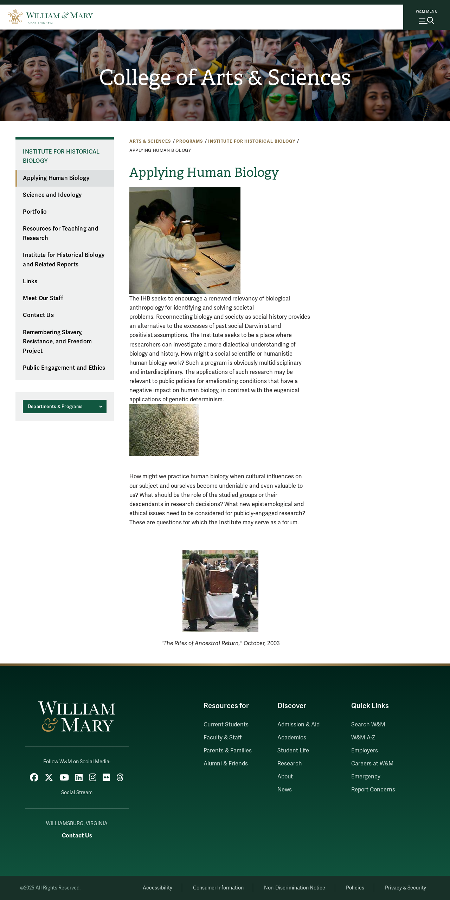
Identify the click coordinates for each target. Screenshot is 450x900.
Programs (189, 141)
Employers (364, 750)
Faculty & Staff (223, 737)
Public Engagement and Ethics (64, 367)
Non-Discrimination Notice (294, 888)
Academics (291, 737)
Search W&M (368, 724)
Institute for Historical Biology (251, 141)
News (284, 789)
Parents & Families (228, 750)
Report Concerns (373, 789)
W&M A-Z (363, 737)
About (285, 776)
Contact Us (38, 315)
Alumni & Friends (226, 763)
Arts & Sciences (150, 141)
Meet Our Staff (43, 298)
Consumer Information (218, 888)
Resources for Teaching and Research (60, 233)
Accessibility (157, 888)
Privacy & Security (405, 888)
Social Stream (76, 793)
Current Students (226, 724)
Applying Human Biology (56, 178)
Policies (355, 888)
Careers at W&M (372, 763)
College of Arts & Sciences (225, 77)
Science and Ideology (52, 195)
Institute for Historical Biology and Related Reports (63, 260)
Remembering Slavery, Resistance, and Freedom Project (57, 342)
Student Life (293, 750)
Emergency (365, 776)
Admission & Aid (298, 724)
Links (30, 281)
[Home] (50, 16)
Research (289, 763)
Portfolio (35, 211)
